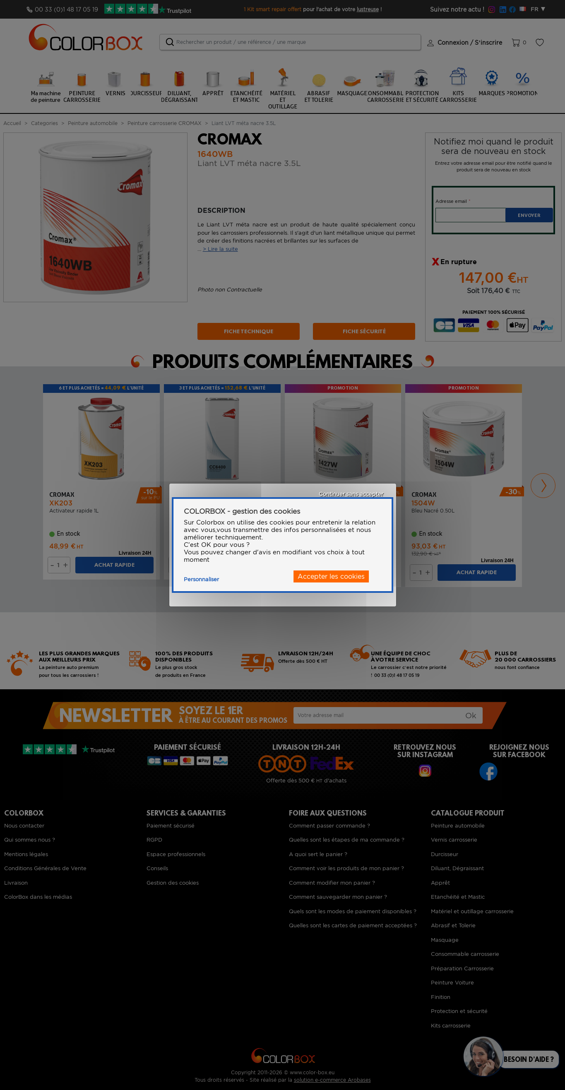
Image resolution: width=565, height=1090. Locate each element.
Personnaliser (201, 579)
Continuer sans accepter (351, 494)
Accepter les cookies (331, 576)
